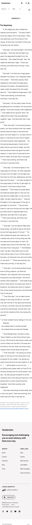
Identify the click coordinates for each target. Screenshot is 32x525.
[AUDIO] (24, 9)
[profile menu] (27, 3)
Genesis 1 (5, 9)
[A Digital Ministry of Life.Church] (16, 487)
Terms (13, 504)
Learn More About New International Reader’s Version (14, 408)
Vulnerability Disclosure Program (10, 506)
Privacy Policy (5, 504)
